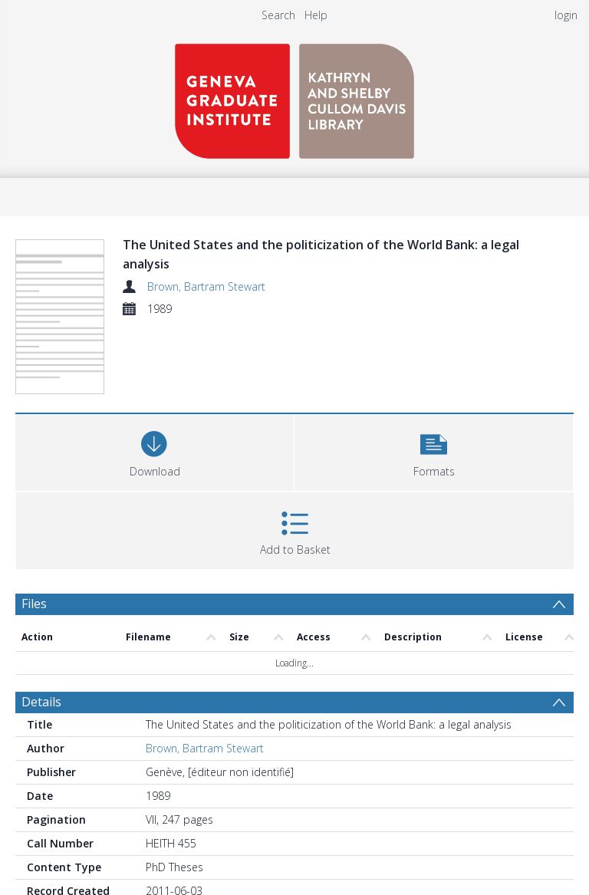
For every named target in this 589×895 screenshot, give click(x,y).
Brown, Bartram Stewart (206, 286)
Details (41, 701)
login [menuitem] (565, 15)
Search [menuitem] (278, 15)
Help (315, 15)
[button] (433, 450)
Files (34, 603)
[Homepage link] (294, 97)
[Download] (154, 450)
